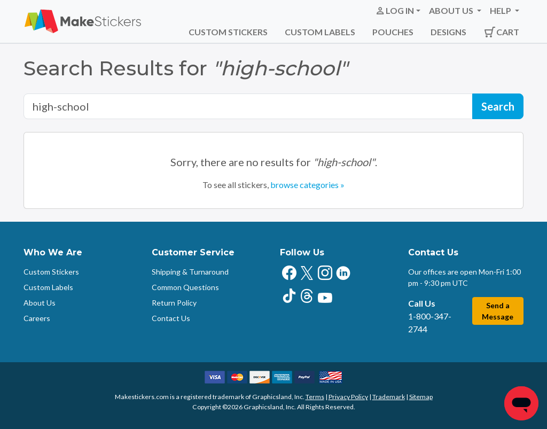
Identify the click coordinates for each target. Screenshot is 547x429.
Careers (37, 318)
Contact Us (171, 318)
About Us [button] (452, 10)
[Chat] (521, 403)
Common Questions (185, 287)
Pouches (392, 32)
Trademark (388, 397)
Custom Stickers (228, 32)
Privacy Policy (348, 397)
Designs (448, 32)
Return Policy (174, 302)
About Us (40, 302)
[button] (398, 10)
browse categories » (307, 185)
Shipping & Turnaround (190, 271)
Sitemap (421, 397)
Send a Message (497, 311)
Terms (315, 397)
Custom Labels (320, 32)
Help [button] (501, 10)
